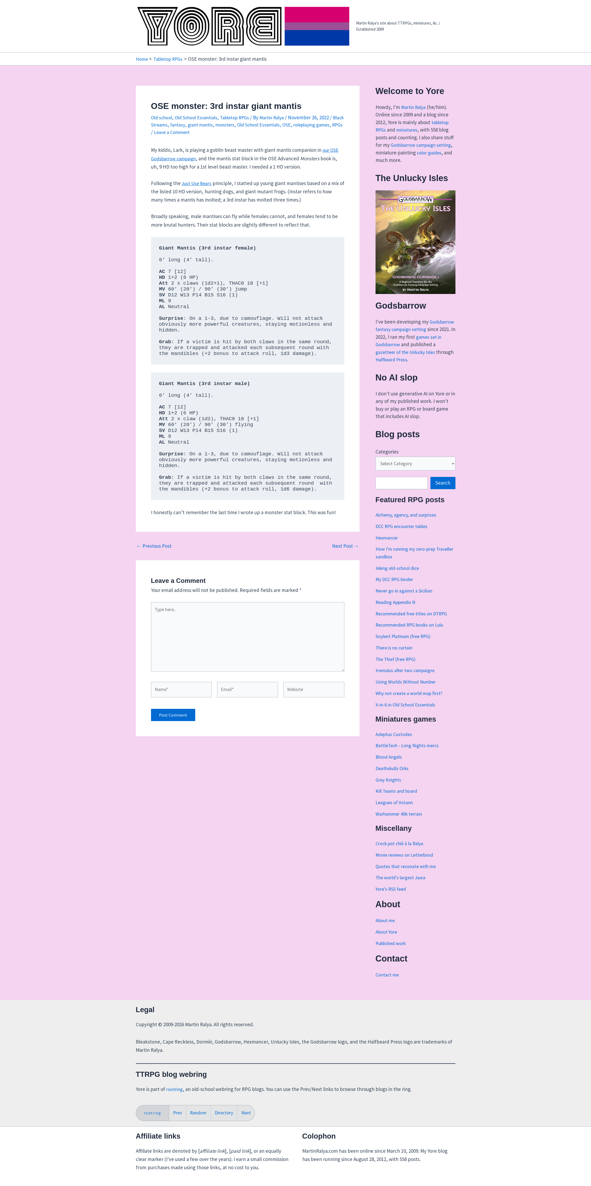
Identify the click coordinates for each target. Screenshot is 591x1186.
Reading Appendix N (397, 610)
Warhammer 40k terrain (401, 822)
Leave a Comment (202, 132)
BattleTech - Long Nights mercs (409, 754)
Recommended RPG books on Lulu (413, 633)
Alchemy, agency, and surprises (409, 523)
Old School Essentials (199, 117)
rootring (175, 1088)
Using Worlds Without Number (408, 690)
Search (442, 491)
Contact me (388, 983)
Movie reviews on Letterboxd (407, 863)
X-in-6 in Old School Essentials (407, 713)
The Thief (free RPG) (398, 667)
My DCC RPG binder (396, 588)
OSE (308, 124)
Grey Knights (389, 788)
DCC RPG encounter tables (404, 534)
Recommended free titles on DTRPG (415, 622)
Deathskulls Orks (394, 777)
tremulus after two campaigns (407, 679)
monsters (242, 124)
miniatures (408, 129)
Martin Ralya (414, 107)
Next (251, 1112)
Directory (227, 1112)
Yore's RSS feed (392, 897)
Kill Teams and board (398, 799)
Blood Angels (389, 765)
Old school (162, 117)
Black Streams (166, 124)
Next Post (345, 546)
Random (200, 1112)
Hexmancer (388, 546)
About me (386, 929)
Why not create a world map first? (412, 701)
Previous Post (154, 546)
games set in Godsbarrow (412, 344)
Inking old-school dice (399, 576)
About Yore (387, 940)
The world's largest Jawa (402, 886)
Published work (392, 951)
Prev (178, 1112)
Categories (387, 459)
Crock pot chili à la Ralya (401, 852)
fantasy (192, 124)
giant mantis (216, 124)
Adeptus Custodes (395, 742)
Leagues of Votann (395, 811)
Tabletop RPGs (241, 117)
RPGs (173, 132)
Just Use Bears (197, 183)
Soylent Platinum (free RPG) (406, 644)
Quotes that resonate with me (408, 875)
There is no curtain (396, 656)
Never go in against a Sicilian (406, 599)
